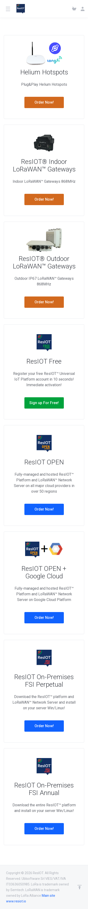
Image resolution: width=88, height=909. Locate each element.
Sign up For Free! (44, 403)
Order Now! (44, 102)
